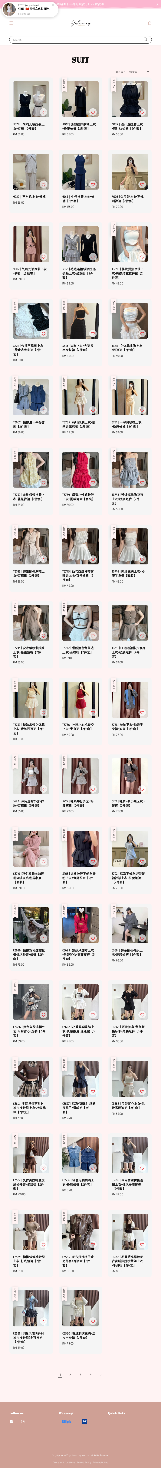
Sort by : (120, 71)
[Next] (101, 1375)
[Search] (146, 39)
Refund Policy (84, 1462)
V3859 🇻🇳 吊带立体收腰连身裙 (34, 8)
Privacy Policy (100, 1462)
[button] (11, 23)
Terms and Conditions (64, 1462)
